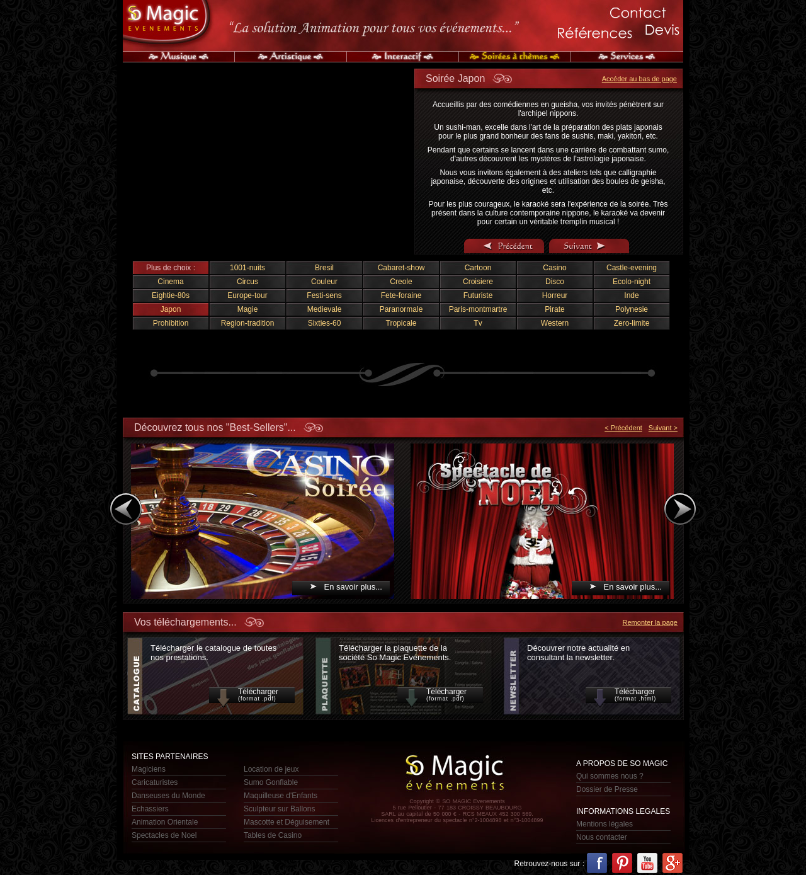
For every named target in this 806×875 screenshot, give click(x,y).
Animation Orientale (165, 822)
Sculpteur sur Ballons (279, 808)
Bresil (324, 267)
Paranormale (401, 309)
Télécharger (252, 695)
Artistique (291, 56)
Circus (247, 281)
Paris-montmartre (478, 309)
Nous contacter (601, 837)
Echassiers (150, 808)
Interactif (403, 56)
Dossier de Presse (607, 789)
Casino (554, 267)
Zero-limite (632, 323)
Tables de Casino (273, 835)
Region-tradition (248, 323)
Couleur (324, 281)
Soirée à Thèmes (515, 56)
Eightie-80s (171, 295)
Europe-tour (247, 295)
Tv (478, 323)
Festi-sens (324, 295)
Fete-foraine (401, 295)
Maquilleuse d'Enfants (280, 795)
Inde (631, 295)
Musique (179, 56)
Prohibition (171, 323)
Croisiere (478, 281)
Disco (554, 281)
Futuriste (478, 295)
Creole (401, 281)
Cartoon (478, 267)
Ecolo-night (631, 281)
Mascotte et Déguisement (286, 822)
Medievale (324, 309)
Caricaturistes (155, 782)
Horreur (555, 295)
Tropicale (401, 323)
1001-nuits (247, 267)
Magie (247, 309)
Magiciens (149, 769)
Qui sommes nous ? (610, 776)
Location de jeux (271, 769)
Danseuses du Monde (168, 795)
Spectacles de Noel (164, 835)
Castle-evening (631, 267)
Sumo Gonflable (271, 782)
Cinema (170, 281)
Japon (171, 309)
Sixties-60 (324, 323)
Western (555, 323)
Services (627, 56)
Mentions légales (604, 824)
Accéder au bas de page (639, 79)
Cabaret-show (401, 267)
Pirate (554, 309)
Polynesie (631, 309)
